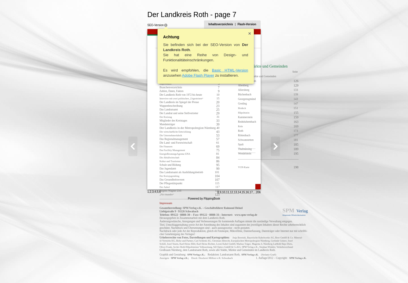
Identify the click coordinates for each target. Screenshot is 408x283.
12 (259, 270)
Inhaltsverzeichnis (248, 24)
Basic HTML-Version (202, 70)
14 (267, 270)
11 (255, 270)
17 (278, 270)
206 (286, 270)
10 (251, 270)
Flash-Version (274, 24)
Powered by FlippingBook (204, 276)
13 (263, 270)
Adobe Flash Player (170, 75)
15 (271, 270)
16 (275, 270)
